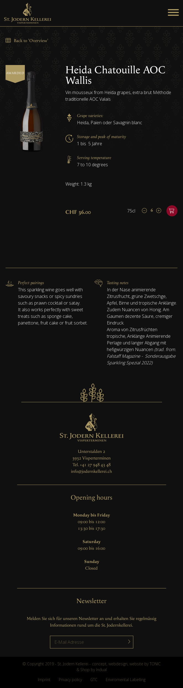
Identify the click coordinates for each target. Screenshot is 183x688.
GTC (93, 679)
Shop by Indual (93, 669)
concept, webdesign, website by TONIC (126, 663)
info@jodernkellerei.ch (91, 471)
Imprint (44, 679)
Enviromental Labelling (125, 679)
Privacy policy (70, 679)
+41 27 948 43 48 (95, 465)
